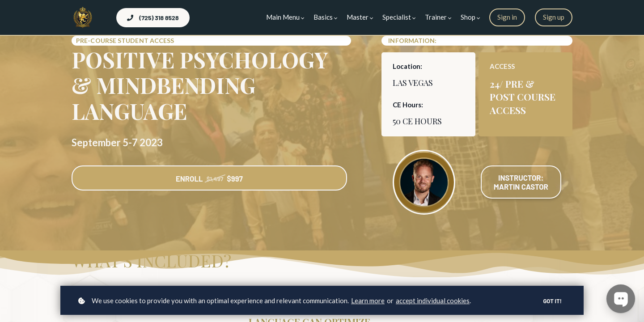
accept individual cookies (433, 301)
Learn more (368, 301)
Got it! (552, 301)
